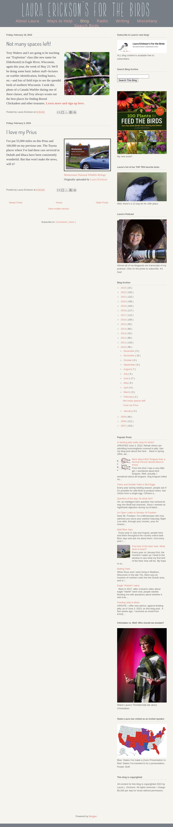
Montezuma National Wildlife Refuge (85, 174)
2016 (124, 319)
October (128, 360)
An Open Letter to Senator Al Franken (136, 512)
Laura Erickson (98, 179)
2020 (124, 301)
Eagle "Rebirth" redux (128, 585)
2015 (124, 324)
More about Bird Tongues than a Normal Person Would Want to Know (148, 462)
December (129, 351)
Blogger (93, 816)
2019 (124, 306)
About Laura (28, 21)
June (126, 378)
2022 (124, 292)
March (127, 392)
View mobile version (58, 208)
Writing (123, 21)
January (128, 411)
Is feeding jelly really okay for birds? (135, 442)
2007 (124, 425)
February (129, 396)
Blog (85, 21)
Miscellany (147, 21)
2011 (124, 342)
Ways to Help (60, 21)
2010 (124, 347)
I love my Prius (21, 131)
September (130, 364)
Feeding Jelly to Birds (128, 602)
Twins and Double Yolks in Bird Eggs (136, 484)
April (126, 387)
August (128, 369)
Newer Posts (15, 202)
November (129, 355)
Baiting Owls (123, 568)
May (126, 383)
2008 (124, 421)
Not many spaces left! (28, 43)
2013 (124, 333)
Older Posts (102, 202)
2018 (124, 310)
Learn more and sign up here (65, 103)
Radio (103, 21)
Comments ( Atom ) (66, 222)
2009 (124, 416)
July (126, 374)
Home (59, 202)
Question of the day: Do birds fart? (135, 498)
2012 (124, 337)
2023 (124, 287)
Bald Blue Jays (125, 529)
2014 (124, 328)
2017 (124, 315)
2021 (124, 296)
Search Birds (86, 25)
